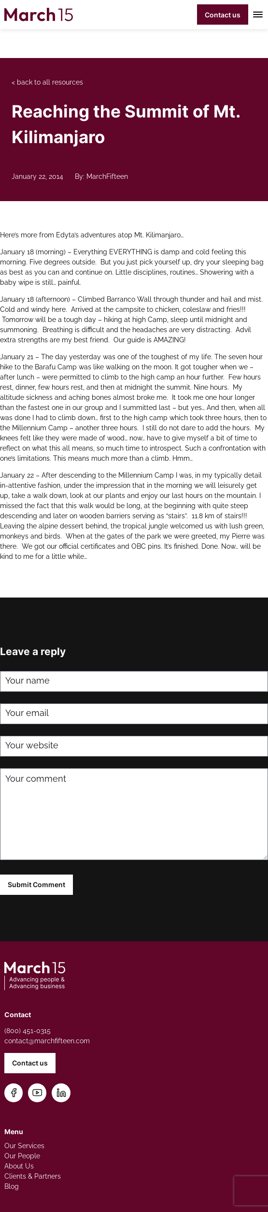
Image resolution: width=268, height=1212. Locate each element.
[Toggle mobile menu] (256, 14)
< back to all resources (47, 82)
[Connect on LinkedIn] (61, 1092)
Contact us (222, 15)
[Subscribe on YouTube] (37, 1092)
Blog (11, 1186)
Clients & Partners (32, 1176)
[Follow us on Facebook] (13, 1092)
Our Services (24, 1146)
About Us (19, 1166)
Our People (22, 1156)
